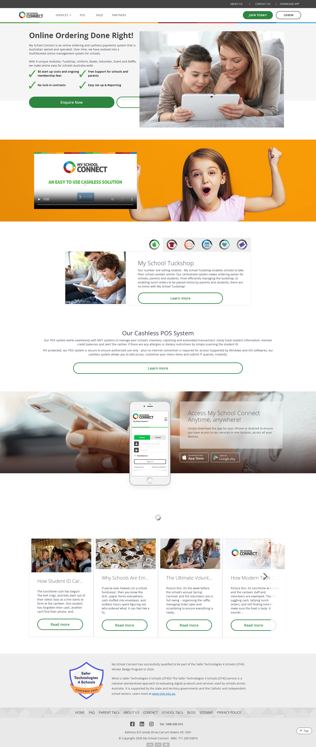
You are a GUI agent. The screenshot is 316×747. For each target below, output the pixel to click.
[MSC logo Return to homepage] (31, 15)
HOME (80, 709)
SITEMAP (206, 709)
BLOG (191, 709)
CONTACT (150, 709)
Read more (58, 622)
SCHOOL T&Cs (172, 709)
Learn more (159, 298)
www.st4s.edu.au (163, 690)
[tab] (154, 245)
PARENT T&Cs (109, 709)
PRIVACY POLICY (229, 709)
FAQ (92, 709)
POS (82, 15)
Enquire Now (49, 102)
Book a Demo (97, 102)
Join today (258, 15)
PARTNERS (119, 15)
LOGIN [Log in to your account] (288, 15)
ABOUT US (131, 709)
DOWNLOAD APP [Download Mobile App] (289, 4)
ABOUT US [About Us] (236, 4)
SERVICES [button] (62, 15)
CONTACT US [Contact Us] (262, 4)
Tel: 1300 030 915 (171, 720)
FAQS (99, 15)
